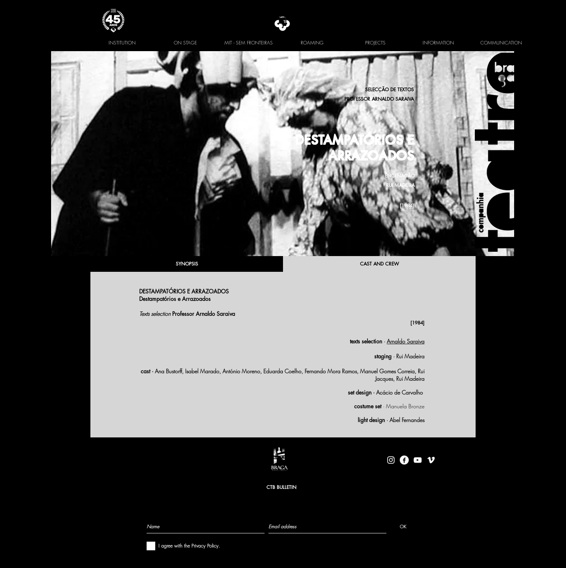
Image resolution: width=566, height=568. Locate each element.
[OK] (403, 526)
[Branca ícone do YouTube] (418, 460)
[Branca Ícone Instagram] (391, 460)
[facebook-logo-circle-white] (404, 460)
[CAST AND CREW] (379, 264)
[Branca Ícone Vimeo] (431, 460)
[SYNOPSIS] (186, 264)
